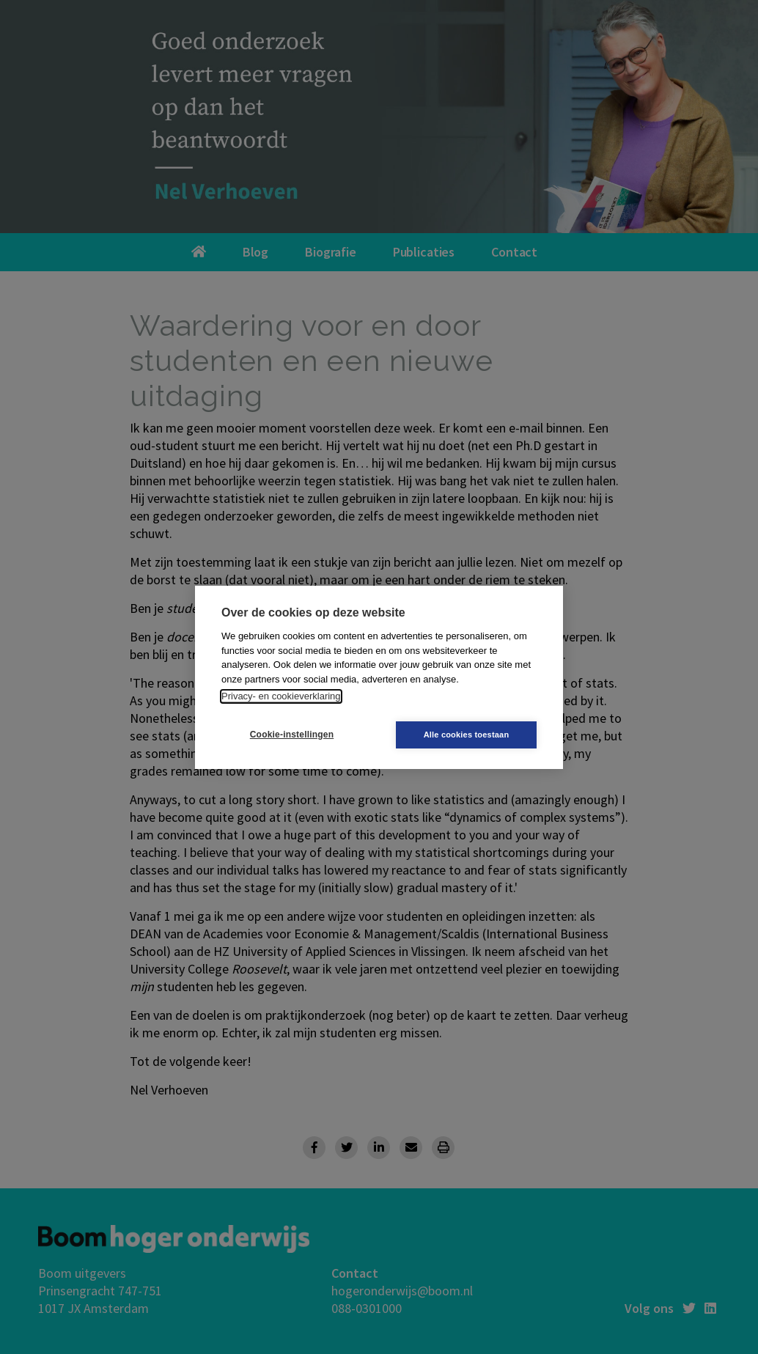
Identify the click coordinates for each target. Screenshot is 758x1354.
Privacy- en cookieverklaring (281, 696)
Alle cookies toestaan (466, 734)
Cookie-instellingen (292, 734)
